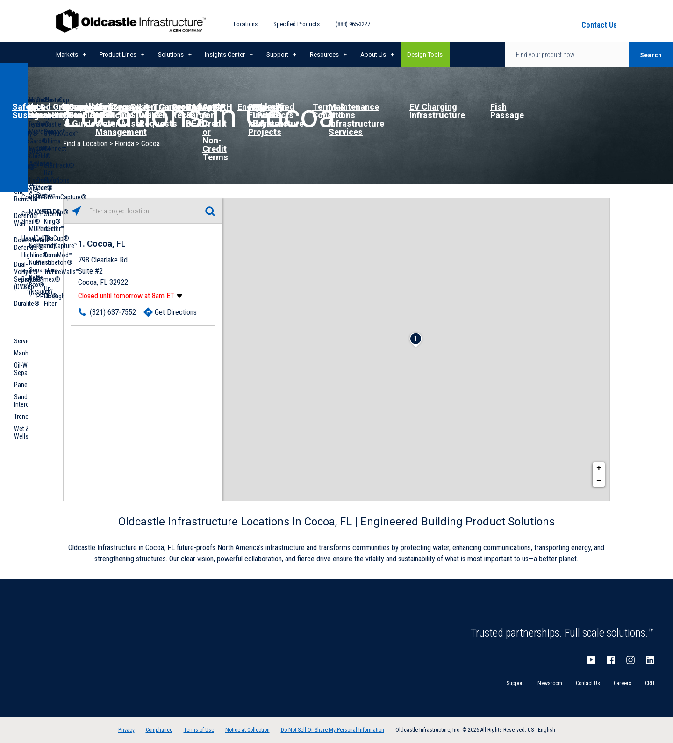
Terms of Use (199, 730)
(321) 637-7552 (113, 312)
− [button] (598, 480)
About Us (373, 54)
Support (277, 54)
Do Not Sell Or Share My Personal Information (332, 730)
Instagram (630, 660)
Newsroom (549, 683)
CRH (649, 683)
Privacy (126, 730)
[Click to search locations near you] (76, 211)
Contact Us (588, 683)
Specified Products (296, 24)
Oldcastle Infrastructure (131, 21)
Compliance (159, 730)
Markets (67, 54)
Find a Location (85, 143)
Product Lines (118, 54)
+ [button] (598, 468)
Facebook (611, 660)
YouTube (591, 660)
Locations (246, 24)
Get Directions (176, 312)
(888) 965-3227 (353, 24)
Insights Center (225, 54)
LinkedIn (650, 660)
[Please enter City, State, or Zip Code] (143, 211)
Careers (622, 683)
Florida (124, 143)
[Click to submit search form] (209, 211)
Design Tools (425, 54)
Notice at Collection (247, 730)
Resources (324, 54)
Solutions (171, 54)
